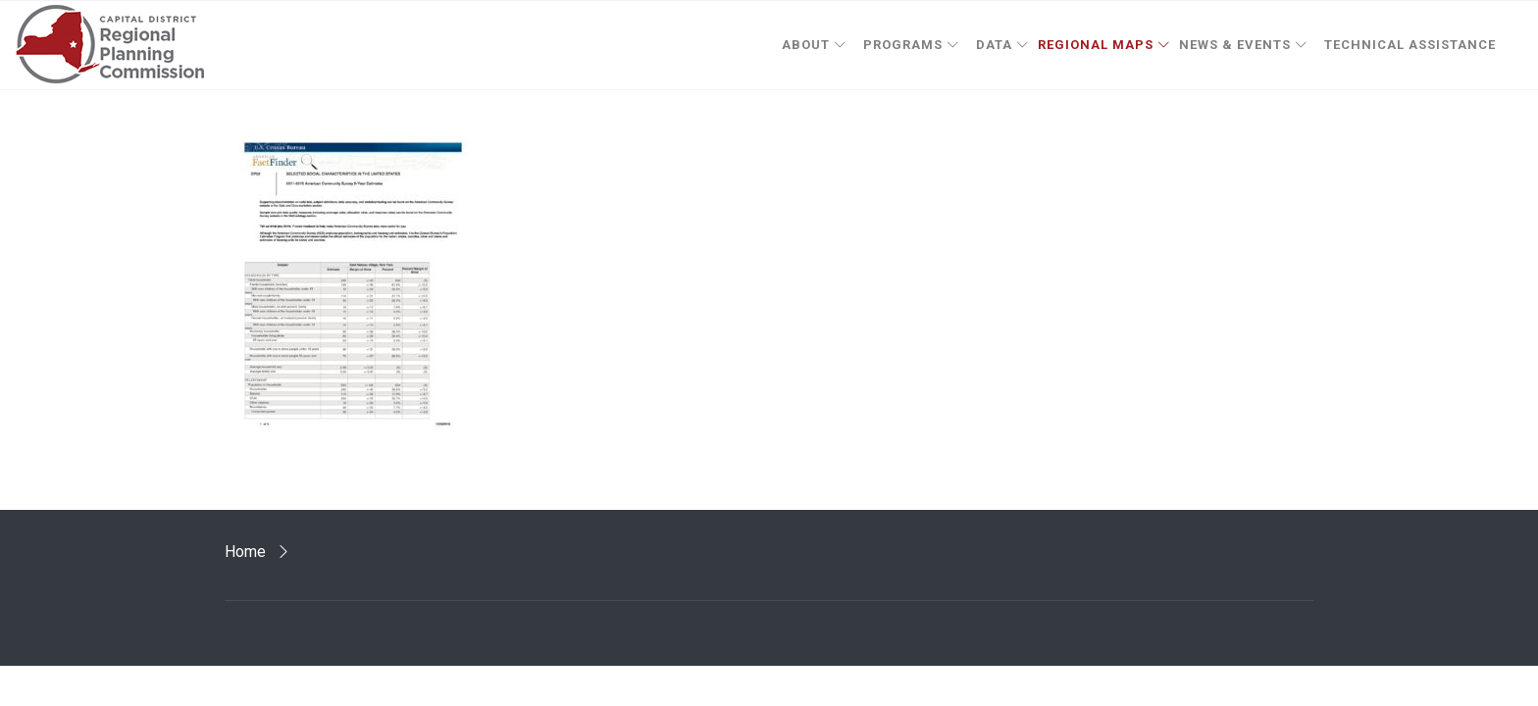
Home (245, 551)
